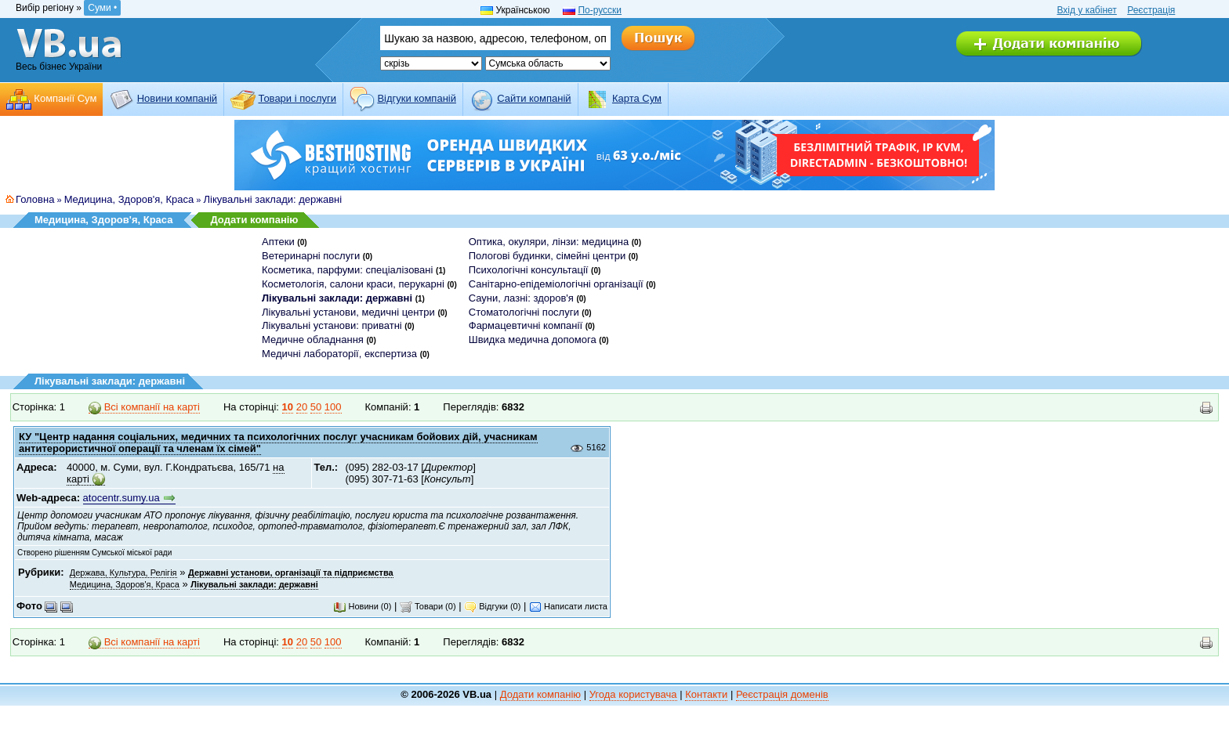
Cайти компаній (534, 98)
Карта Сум (637, 98)
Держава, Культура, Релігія (123, 572)
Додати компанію (254, 220)
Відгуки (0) (492, 606)
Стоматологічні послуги (524, 312)
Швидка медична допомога (532, 339)
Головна (35, 199)
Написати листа (568, 606)
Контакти (706, 694)
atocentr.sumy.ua (121, 498)
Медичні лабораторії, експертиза (339, 353)
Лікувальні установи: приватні (332, 325)
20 (301, 407)
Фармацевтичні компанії (525, 325)
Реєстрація (1151, 10)
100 (333, 407)
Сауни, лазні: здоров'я (521, 298)
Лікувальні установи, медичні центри (348, 312)
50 (315, 407)
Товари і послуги (297, 98)
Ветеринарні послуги (311, 256)
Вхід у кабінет (1086, 10)
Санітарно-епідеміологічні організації (556, 284)
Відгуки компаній (416, 98)
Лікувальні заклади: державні (273, 199)
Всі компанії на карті (144, 407)
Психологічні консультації (529, 270)
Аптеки (278, 241)
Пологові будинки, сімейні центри (547, 256)
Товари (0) (428, 606)
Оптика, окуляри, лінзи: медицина (549, 241)
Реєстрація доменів (782, 694)
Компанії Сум (65, 98)
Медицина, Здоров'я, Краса (129, 199)
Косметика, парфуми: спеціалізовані (347, 270)
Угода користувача (633, 694)
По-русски (600, 10)
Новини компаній (177, 98)
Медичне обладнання (313, 339)
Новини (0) (362, 606)
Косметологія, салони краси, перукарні (353, 284)
